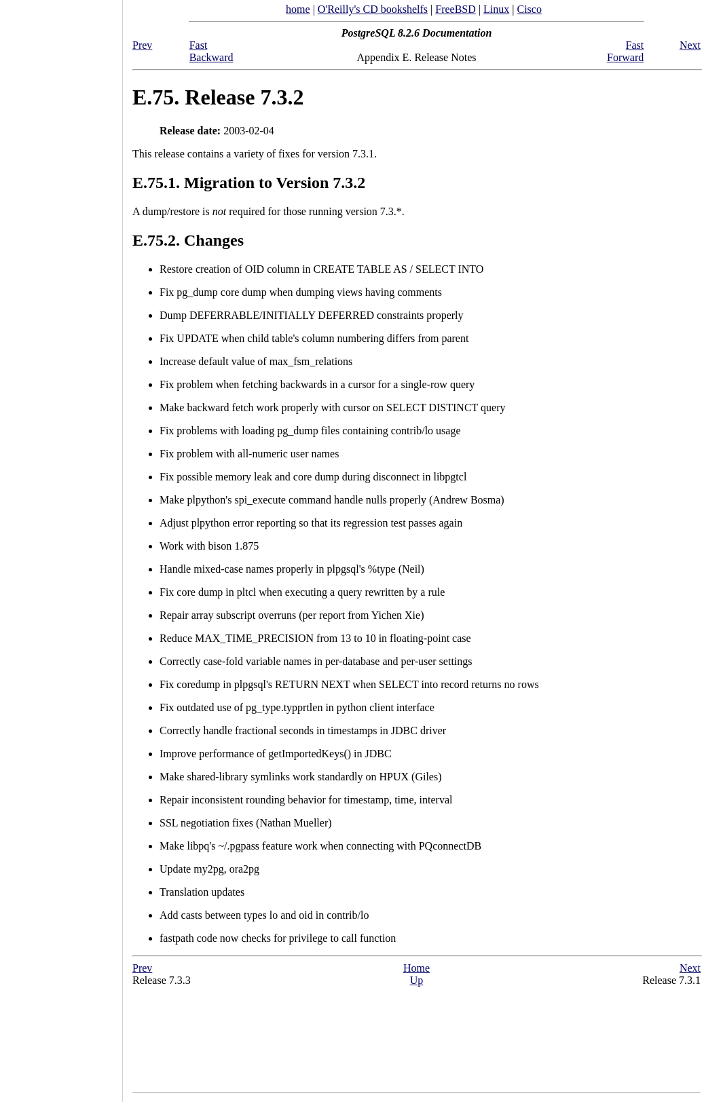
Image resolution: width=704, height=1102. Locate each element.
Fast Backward (211, 51)
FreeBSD (455, 9)
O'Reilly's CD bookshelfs (373, 9)
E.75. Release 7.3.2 (217, 97)
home (298, 9)
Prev (142, 45)
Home (416, 968)
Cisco (529, 9)
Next (690, 45)
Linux (496, 9)
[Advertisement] (61, 546)
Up (417, 980)
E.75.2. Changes (188, 240)
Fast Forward (625, 51)
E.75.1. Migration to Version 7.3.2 (248, 182)
